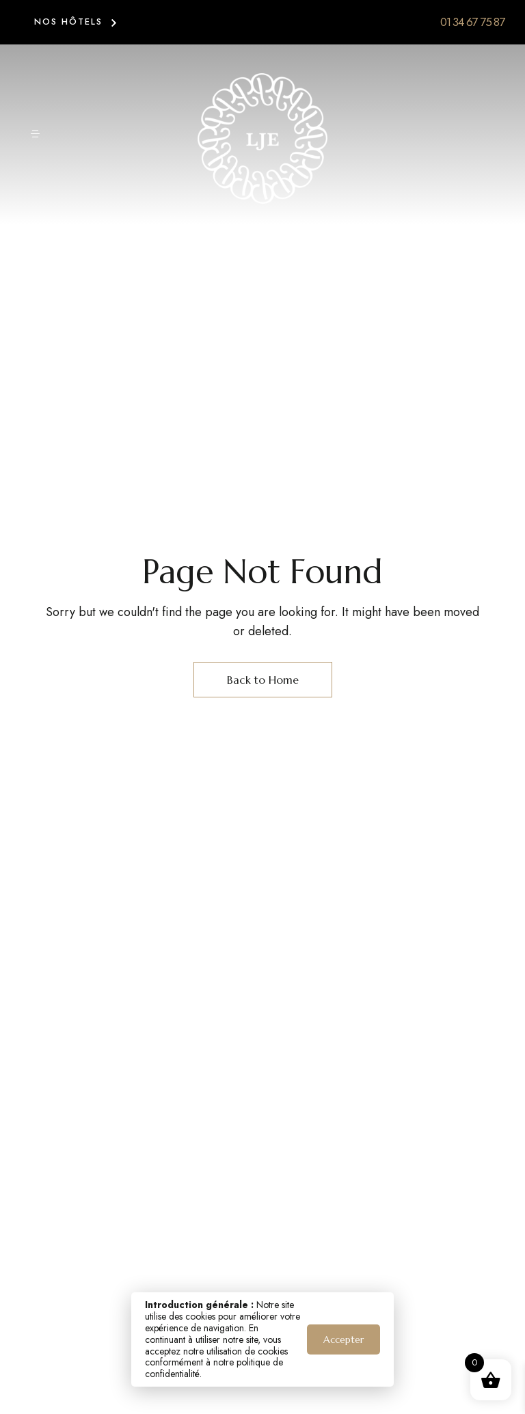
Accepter (343, 1339)
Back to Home (263, 679)
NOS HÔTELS (68, 21)
